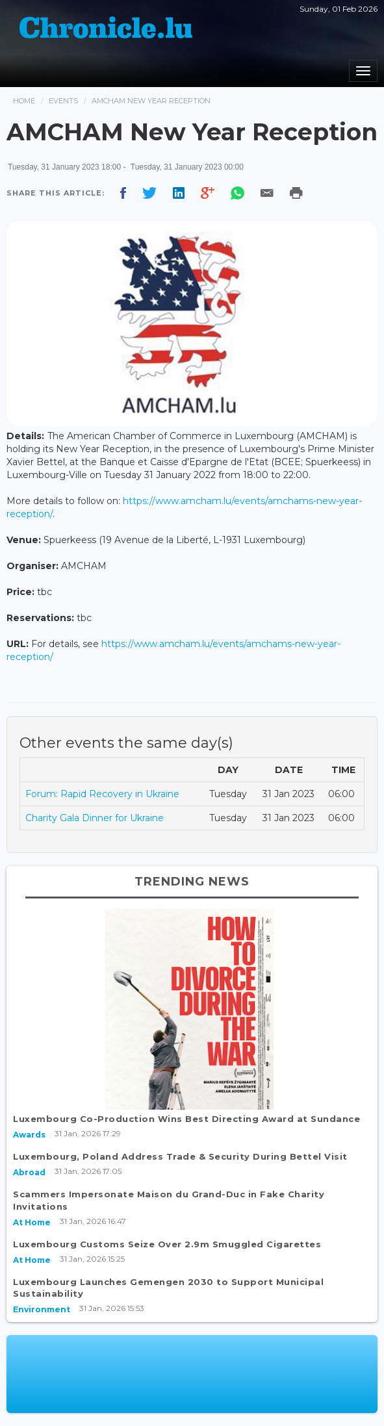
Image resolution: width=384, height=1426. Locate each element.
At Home (32, 1222)
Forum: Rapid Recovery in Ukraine (102, 794)
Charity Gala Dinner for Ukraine (94, 818)
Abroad (29, 1172)
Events (63, 100)
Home (24, 100)
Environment (41, 1309)
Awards (29, 1135)
